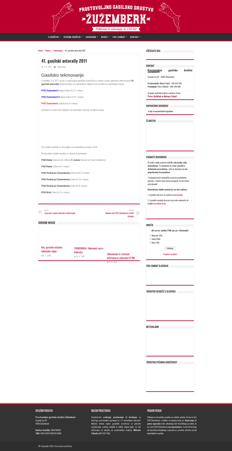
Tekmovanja (57, 50)
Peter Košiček (154, 96)
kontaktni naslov (155, 433)
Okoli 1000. (156, 239)
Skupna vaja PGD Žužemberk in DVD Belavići (118, 213)
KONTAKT (134, 37)
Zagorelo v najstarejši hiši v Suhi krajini (60, 212)
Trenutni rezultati (170, 254)
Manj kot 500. (157, 235)
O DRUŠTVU (53, 37)
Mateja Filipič (170, 96)
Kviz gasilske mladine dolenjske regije (51, 249)
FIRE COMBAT (119, 37)
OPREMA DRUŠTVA (72, 37)
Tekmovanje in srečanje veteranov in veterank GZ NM (121, 256)
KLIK (95, 147)
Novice (48, 50)
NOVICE (104, 37)
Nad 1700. (156, 242)
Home (40, 50)
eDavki (180, 194)
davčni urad (161, 203)
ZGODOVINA (91, 37)
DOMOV (42, 36)
